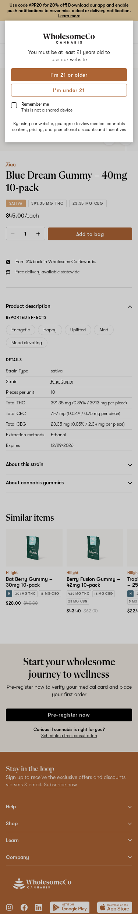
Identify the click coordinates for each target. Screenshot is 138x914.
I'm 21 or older (69, 75)
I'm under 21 (69, 90)
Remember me (46, 107)
